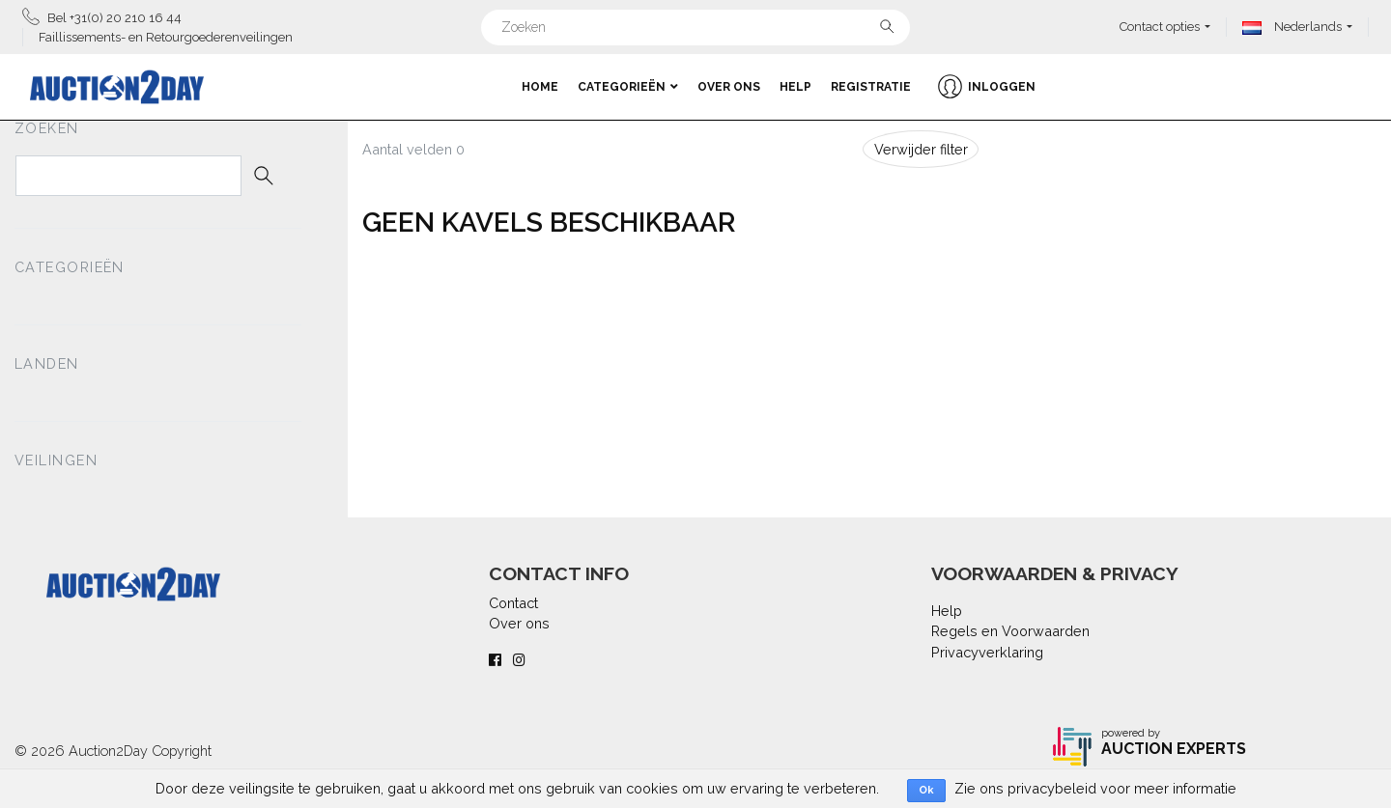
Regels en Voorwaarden (1010, 631)
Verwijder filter (921, 149)
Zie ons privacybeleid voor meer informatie (1095, 788)
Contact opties (1160, 26)
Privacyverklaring (987, 652)
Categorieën (628, 87)
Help (795, 87)
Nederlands (1292, 26)
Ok (926, 790)
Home (540, 87)
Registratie (871, 87)
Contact (513, 603)
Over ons (728, 87)
